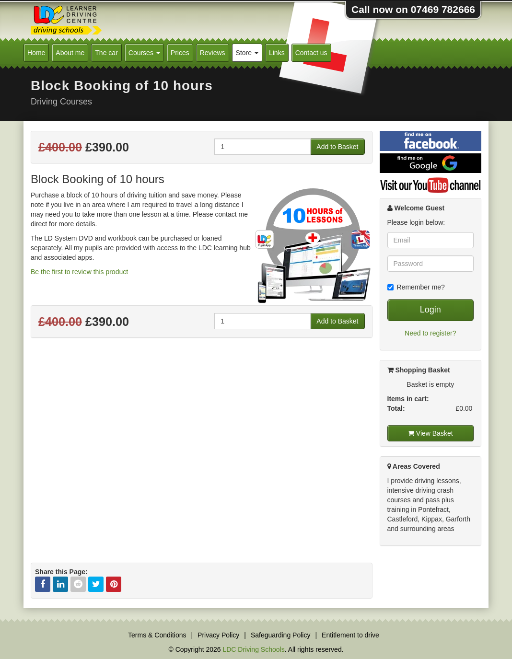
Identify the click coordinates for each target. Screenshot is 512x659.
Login (430, 309)
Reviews (212, 53)
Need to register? (430, 333)
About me (70, 53)
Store (247, 53)
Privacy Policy (218, 635)
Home (36, 53)
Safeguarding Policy (281, 635)
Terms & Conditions (157, 635)
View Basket (430, 433)
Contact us (311, 53)
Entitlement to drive (350, 635)
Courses (144, 53)
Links (277, 53)
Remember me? (416, 287)
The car (106, 53)
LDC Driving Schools (253, 649)
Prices (180, 53)
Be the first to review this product (79, 272)
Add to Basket (337, 146)
